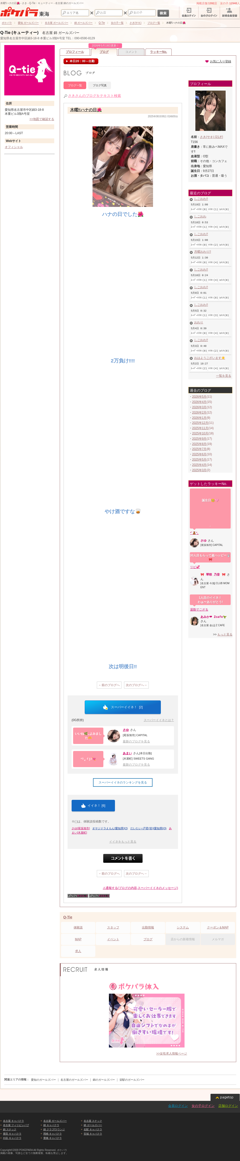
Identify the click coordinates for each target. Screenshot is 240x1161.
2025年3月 (199, 460)
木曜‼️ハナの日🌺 (86, 110)
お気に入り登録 (218, 61)
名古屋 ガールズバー (55, 1120)
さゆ (126, 730)
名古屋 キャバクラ (13, 1120)
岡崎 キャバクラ (52, 1133)
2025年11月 (200, 418)
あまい (127, 753)
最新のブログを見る (136, 741)
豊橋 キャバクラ (52, 1138)
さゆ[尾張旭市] (81, 828)
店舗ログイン (228, 1106)
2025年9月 (199, 428)
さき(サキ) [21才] (211, 137)
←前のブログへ (109, 685)
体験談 (78, 927)
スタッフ (113, 927)
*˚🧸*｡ (194, 523)
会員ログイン (178, 1106)
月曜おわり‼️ (200, 249)
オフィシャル (14, 147)
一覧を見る (223, 365)
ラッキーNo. (158, 52)
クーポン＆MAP (218, 927)
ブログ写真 (100, 85)
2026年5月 (199, 386)
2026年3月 (199, 397)
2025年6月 (199, 444)
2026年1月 (199, 407)
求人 (78, 951)
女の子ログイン (203, 1106)
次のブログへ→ (136, 685)
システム (183, 927)
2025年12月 (200, 413)
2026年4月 (199, 392)
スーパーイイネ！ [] (123, 707)
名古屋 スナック (93, 1120)
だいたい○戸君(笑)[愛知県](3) (148, 828)
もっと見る (224, 624)
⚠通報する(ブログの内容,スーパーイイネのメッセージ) (140, 888)
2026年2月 (199, 402)
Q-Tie (67, 917)
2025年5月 (199, 449)
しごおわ (198, 216)
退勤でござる (199, 599)
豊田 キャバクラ (12, 1133)
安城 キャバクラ (93, 1133)
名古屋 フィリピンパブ (16, 1125)
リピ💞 (195, 556)
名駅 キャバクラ (93, 1129)
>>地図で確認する (41, 119)
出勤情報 (148, 927)
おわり (196, 316)
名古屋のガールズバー (74, 1079)
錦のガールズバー (104, 1079)
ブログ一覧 (75, 85)
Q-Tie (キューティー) (19, 32)
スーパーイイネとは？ (159, 720)
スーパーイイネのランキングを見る (123, 782)
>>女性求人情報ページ (171, 1053)
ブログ (104, 51)
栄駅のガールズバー (131, 1079)
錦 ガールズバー (93, 1125)
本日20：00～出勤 (82, 61)
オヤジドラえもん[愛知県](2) (110, 828)
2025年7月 (199, 439)
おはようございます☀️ (207, 349)
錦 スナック (9, 1129)
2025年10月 (200, 423)
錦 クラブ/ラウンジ (54, 1129)
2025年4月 (199, 455)
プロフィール (75, 52)
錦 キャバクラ (51, 1125)
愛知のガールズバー (43, 1079)
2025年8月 (199, 434)
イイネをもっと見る (122, 841)
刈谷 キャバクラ (12, 1138)
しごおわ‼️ (199, 199)
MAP (78, 939)
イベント (113, 939)
